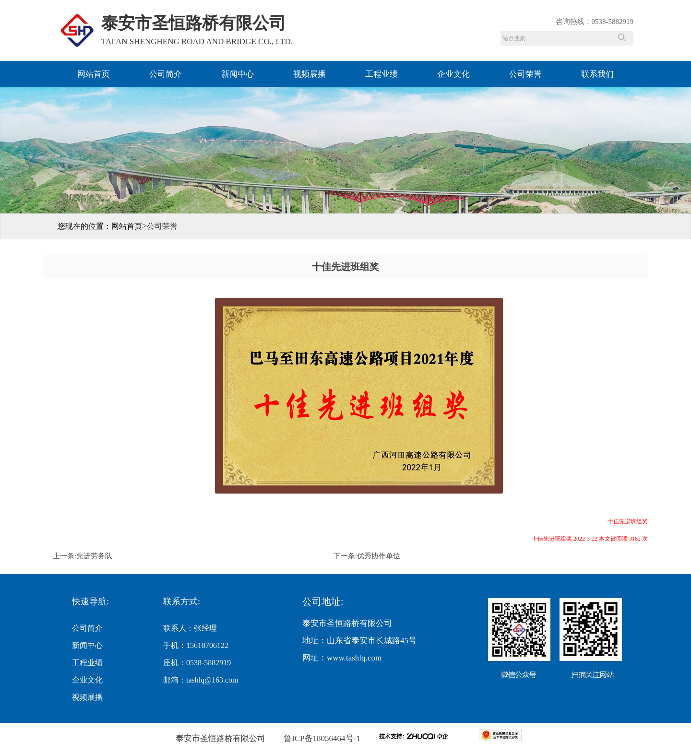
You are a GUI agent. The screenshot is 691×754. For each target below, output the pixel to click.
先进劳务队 (94, 556)
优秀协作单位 (378, 556)
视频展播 (309, 74)
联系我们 (597, 74)
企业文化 (453, 74)
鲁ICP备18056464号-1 (321, 738)
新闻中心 (237, 74)
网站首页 (93, 74)
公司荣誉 (525, 74)
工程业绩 (381, 74)
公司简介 (165, 74)
